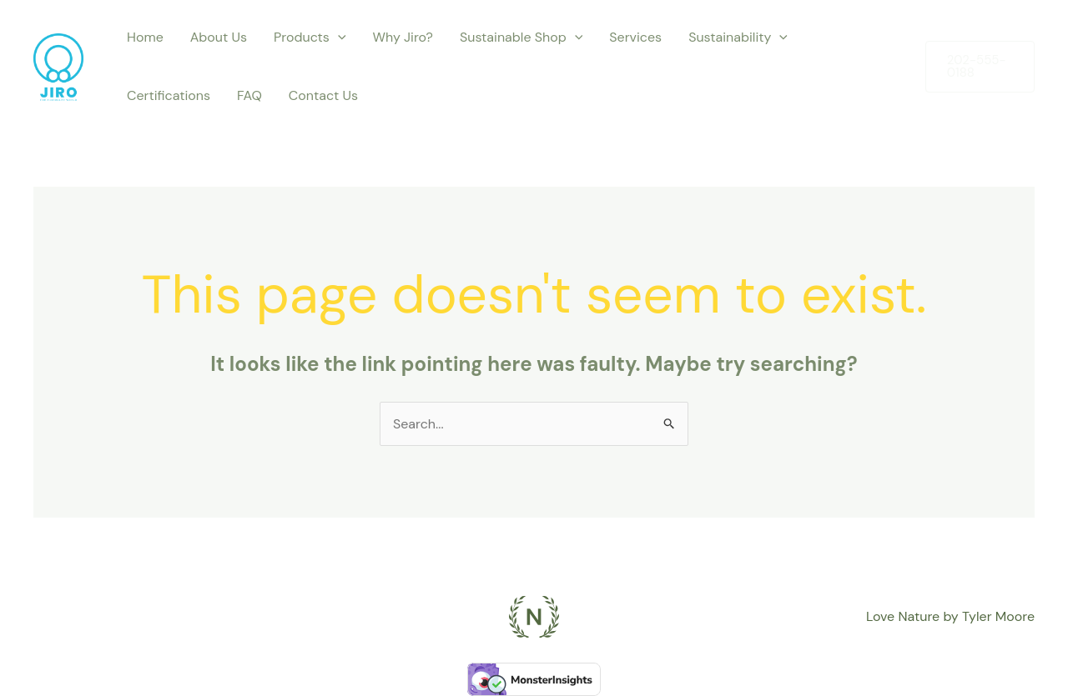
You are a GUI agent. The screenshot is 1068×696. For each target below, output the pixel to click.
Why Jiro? (403, 37)
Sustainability (738, 37)
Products (309, 37)
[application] (338, 37)
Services (635, 37)
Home (145, 37)
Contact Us (323, 95)
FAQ (249, 95)
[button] (980, 67)
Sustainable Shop (521, 37)
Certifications (168, 95)
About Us (218, 37)
